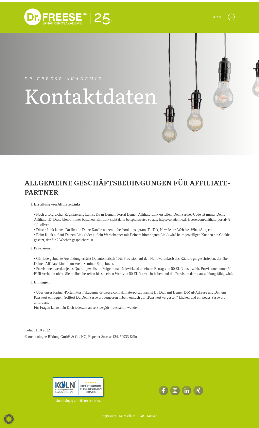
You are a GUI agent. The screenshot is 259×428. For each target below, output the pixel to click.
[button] (9, 419)
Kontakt (152, 415)
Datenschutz (127, 415)
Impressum (109, 415)
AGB (140, 415)
